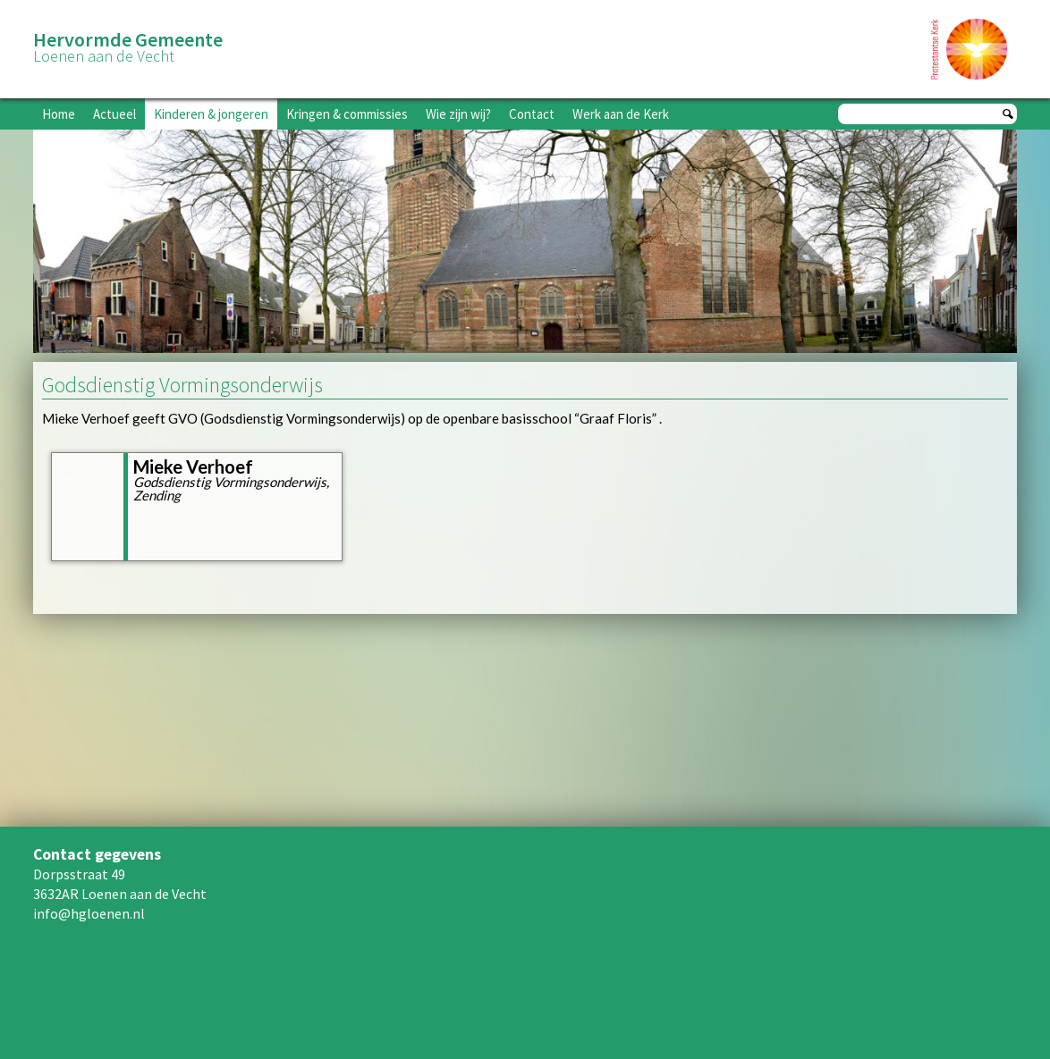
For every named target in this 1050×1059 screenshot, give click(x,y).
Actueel (114, 113)
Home (58, 113)
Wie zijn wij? (458, 113)
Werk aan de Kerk (620, 113)
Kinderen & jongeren (211, 113)
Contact (532, 113)
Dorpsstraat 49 (79, 874)
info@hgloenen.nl (89, 913)
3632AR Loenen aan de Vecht (120, 894)
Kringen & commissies (347, 113)
